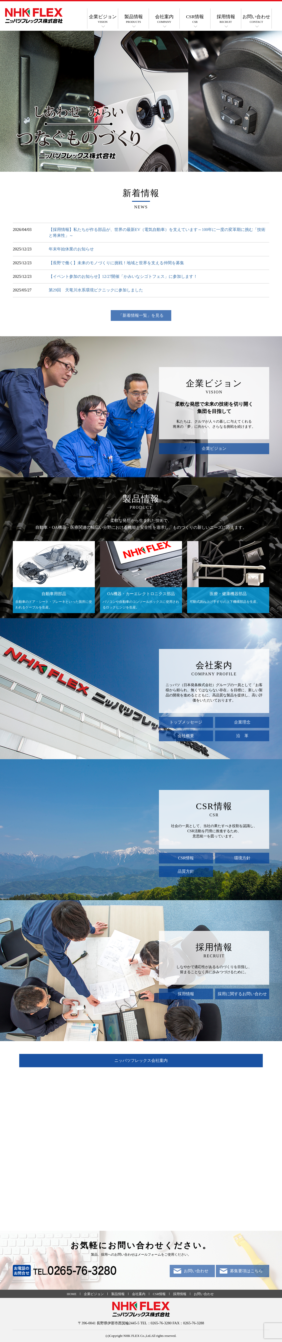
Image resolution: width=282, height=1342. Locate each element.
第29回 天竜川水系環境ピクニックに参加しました (96, 290)
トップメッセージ (185, 722)
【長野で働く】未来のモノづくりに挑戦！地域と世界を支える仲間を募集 (116, 263)
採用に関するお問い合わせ (242, 994)
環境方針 (242, 858)
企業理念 (242, 722)
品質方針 (186, 871)
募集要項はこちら (246, 1271)
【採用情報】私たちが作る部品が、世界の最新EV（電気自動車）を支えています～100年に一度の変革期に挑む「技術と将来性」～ (157, 232)
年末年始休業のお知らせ (71, 249)
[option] (141, 101)
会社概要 (186, 736)
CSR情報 (195, 19)
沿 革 (242, 736)
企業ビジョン (102, 19)
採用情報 (225, 19)
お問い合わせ (256, 19)
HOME (72, 1294)
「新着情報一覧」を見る (141, 315)
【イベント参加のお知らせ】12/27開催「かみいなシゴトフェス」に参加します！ (123, 276)
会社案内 (164, 19)
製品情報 (133, 19)
